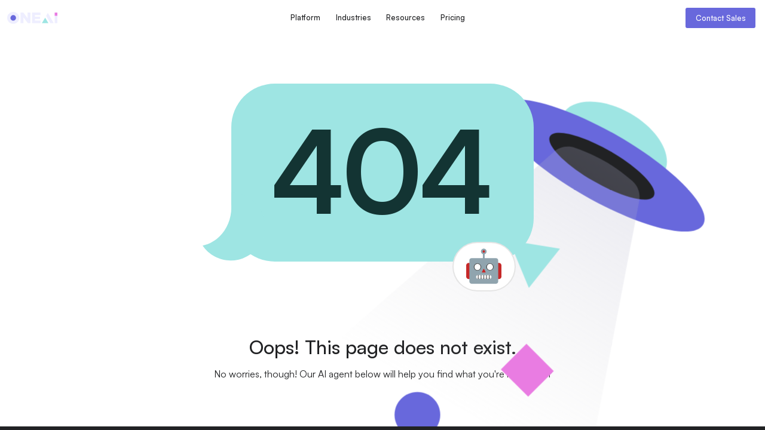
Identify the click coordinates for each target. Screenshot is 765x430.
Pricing (452, 17)
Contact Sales (721, 18)
